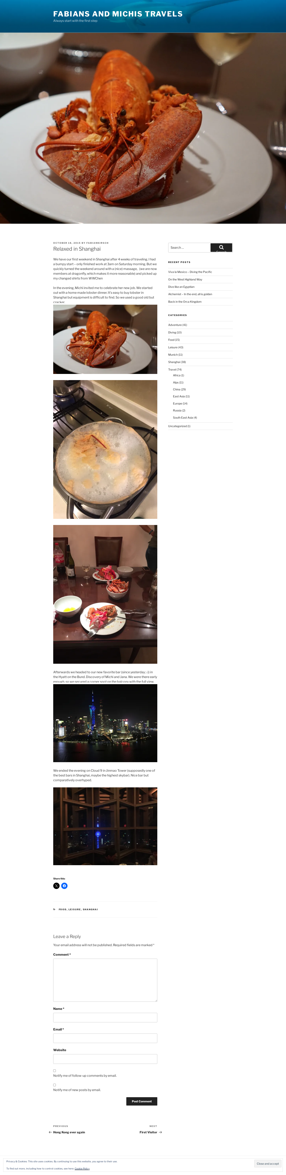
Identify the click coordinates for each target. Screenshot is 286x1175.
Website (59, 1050)
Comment (62, 954)
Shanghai (90, 909)
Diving (172, 332)
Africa (177, 375)
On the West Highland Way (185, 279)
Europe (177, 403)
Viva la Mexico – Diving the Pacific (190, 272)
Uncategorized (177, 426)
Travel (172, 369)
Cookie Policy (82, 1168)
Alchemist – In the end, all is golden (190, 294)
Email (58, 1029)
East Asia (179, 396)
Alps (176, 382)
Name (58, 1009)
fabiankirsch (97, 243)
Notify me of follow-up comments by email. (85, 1076)
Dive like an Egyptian (181, 286)
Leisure (75, 909)
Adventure (175, 324)
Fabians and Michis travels (118, 14)
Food (63, 909)
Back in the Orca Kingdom (185, 301)
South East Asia (183, 417)
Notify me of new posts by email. (77, 1090)
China (176, 389)
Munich (173, 354)
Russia (177, 410)
